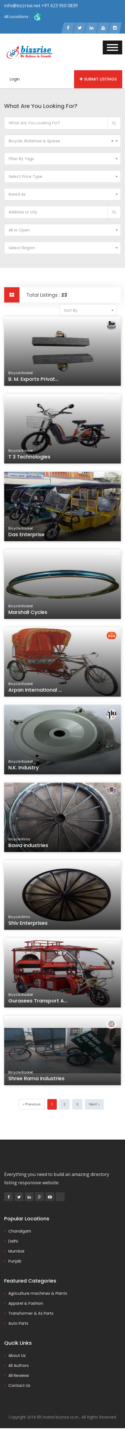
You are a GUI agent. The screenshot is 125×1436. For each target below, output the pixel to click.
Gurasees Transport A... (39, 1003)
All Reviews (18, 1376)
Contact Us (19, 1386)
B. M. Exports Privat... (35, 381)
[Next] (94, 1105)
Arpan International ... (37, 692)
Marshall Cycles (30, 614)
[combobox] (62, 141)
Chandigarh (19, 1232)
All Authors (18, 1366)
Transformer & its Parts (30, 1314)
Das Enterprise (29, 536)
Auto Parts (18, 1324)
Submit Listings (98, 79)
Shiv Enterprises (30, 925)
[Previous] (32, 1105)
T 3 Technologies (31, 459)
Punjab (14, 1261)
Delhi (13, 1241)
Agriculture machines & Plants (37, 1294)
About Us (17, 1356)
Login (15, 79)
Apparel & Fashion (25, 1304)
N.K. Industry (26, 770)
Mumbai (16, 1251)
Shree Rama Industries (38, 1080)
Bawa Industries (30, 847)
